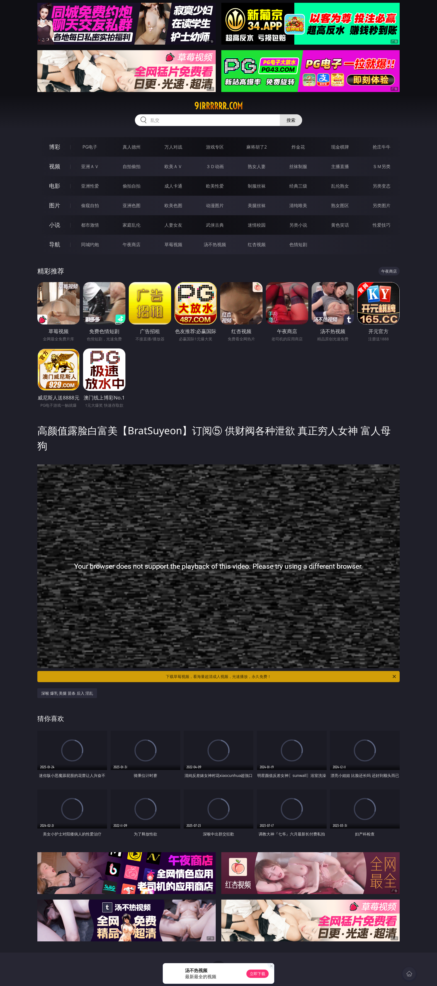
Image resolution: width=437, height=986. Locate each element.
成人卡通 (173, 186)
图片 (54, 205)
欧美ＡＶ (173, 166)
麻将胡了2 (256, 147)
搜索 (291, 120)
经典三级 (298, 186)
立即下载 (257, 973)
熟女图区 (340, 205)
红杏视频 (257, 244)
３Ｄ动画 (215, 166)
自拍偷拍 (131, 166)
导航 (54, 244)
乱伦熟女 (340, 186)
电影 (54, 186)
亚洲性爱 (90, 186)
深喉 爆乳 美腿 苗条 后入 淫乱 (67, 693)
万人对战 (173, 147)
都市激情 (90, 225)
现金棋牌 (340, 147)
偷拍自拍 (131, 186)
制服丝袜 (257, 186)
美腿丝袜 (257, 205)
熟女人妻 (257, 166)
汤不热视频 (215, 244)
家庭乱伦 (131, 225)
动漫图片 (215, 205)
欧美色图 (173, 205)
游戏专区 (215, 147)
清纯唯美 (298, 205)
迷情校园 (257, 225)
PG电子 (89, 147)
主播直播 (340, 166)
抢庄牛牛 (381, 147)
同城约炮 (90, 244)
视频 (54, 166)
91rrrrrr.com (218, 106)
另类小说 (298, 225)
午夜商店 (131, 244)
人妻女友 (173, 225)
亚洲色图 (131, 205)
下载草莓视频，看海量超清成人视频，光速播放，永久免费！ (281, 676)
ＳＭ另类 (381, 166)
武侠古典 (215, 225)
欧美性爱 (215, 186)
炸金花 (298, 147)
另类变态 (381, 186)
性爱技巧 (381, 225)
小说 (54, 225)
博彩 (54, 147)
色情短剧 (298, 244)
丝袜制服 (298, 166)
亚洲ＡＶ (90, 166)
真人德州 (131, 147)
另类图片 (381, 205)
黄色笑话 (340, 225)
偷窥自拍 (90, 205)
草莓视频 (173, 244)
